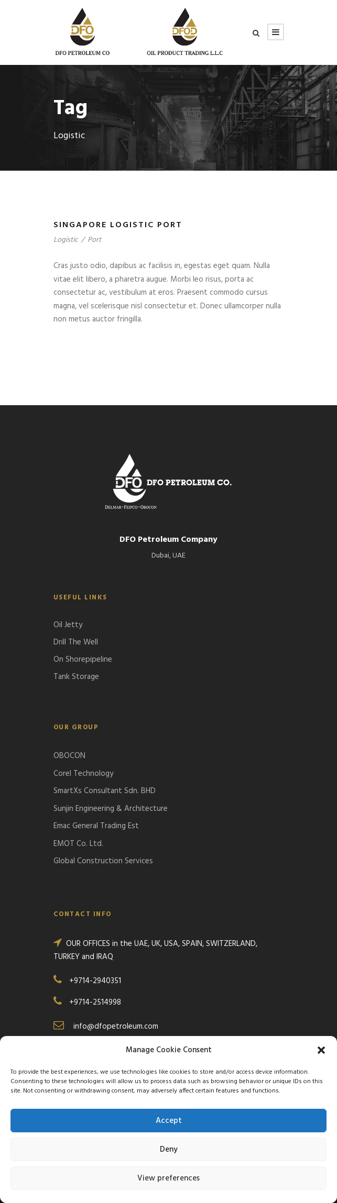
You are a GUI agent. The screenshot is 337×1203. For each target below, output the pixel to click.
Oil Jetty (67, 625)
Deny (169, 1149)
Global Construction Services (103, 861)
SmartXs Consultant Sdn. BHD (104, 791)
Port (94, 240)
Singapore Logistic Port (117, 225)
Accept (169, 1121)
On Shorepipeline (82, 659)
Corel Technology (83, 773)
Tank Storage (76, 677)
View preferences (168, 1178)
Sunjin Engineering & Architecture (110, 809)
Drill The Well (75, 642)
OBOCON (69, 756)
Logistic (65, 240)
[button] (321, 1050)
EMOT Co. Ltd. (78, 844)
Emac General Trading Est (96, 826)
